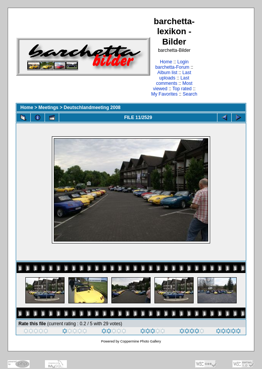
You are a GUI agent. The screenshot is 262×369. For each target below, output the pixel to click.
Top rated (182, 88)
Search (190, 94)
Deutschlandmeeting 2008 (92, 107)
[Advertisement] (222, 56)
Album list (167, 72)
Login (182, 62)
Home (166, 62)
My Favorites (164, 94)
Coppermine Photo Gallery (140, 341)
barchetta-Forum (172, 67)
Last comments (172, 80)
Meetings (48, 107)
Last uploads (175, 75)
